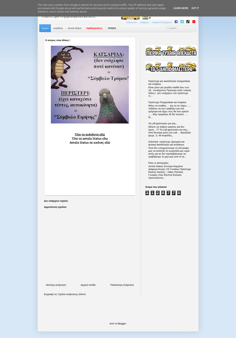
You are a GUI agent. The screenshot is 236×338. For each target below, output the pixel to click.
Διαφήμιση (144, 22)
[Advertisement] (90, 167)
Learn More (180, 8)
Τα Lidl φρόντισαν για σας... (163, 123)
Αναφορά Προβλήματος (162, 22)
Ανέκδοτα (58, 28)
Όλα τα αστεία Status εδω (90, 138)
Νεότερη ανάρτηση (56, 284)
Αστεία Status (74, 28)
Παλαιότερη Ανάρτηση (122, 284)
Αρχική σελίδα (88, 284)
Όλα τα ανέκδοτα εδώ (90, 134)
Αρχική (45, 28)
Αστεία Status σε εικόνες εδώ (90, 142)
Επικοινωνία (131, 22)
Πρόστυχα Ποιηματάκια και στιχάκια (167, 102)
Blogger (122, 323)
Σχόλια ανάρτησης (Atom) (72, 294)
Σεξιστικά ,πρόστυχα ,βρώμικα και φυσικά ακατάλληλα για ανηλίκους (166, 143)
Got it (195, 8)
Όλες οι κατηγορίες (158, 162)
